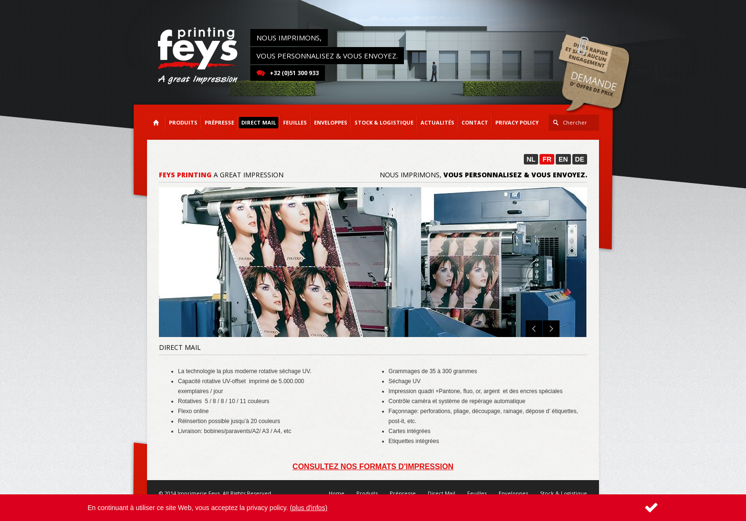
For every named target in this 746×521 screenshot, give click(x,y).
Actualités (437, 122)
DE (579, 159)
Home (336, 493)
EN (563, 159)
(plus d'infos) (308, 507)
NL (531, 159)
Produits (367, 493)
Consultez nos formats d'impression (373, 467)
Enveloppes (513, 493)
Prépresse (403, 493)
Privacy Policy (517, 122)
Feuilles (477, 493)
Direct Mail (441, 493)
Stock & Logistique (563, 493)
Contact (474, 122)
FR (546, 159)
